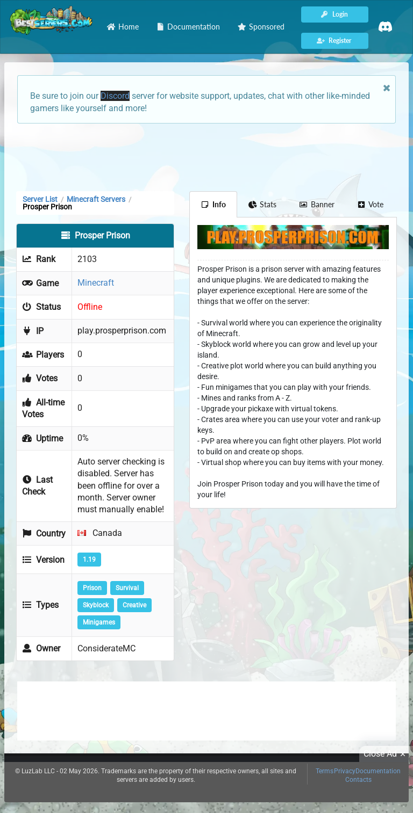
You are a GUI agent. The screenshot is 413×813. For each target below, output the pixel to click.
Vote (370, 204)
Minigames (99, 622)
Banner (316, 204)
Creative (134, 605)
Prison (92, 588)
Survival (127, 588)
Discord (115, 96)
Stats (262, 204)
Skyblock (96, 605)
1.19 (89, 559)
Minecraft (95, 283)
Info (213, 204)
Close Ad (386, 754)
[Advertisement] (206, 156)
